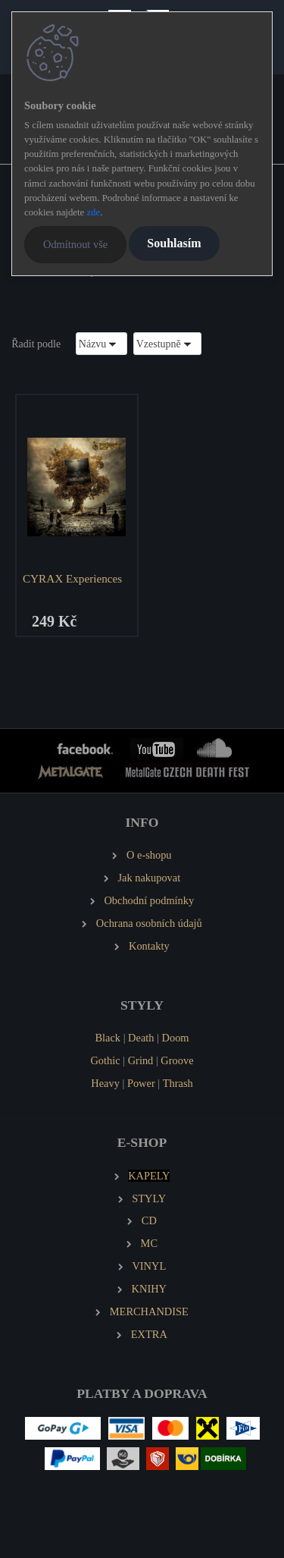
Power (141, 1083)
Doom (175, 1038)
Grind (141, 1060)
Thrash (178, 1083)
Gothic (105, 1060)
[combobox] (101, 343)
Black (107, 1038)
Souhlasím (174, 243)
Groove (177, 1060)
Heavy (105, 1083)
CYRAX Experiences (72, 578)
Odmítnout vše (75, 244)
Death (141, 1038)
